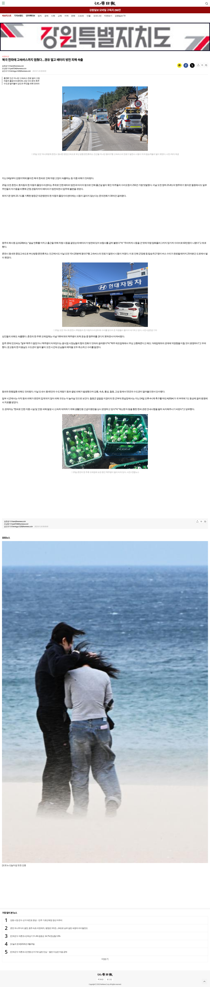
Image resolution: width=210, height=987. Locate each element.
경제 (46, 15)
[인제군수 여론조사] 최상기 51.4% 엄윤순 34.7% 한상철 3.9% (35, 936)
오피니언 (97, 15)
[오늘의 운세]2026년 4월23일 (22, 944)
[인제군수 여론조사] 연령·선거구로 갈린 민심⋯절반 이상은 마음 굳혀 (38, 951)
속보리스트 (6, 15)
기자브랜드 (18, 15)
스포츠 (81, 15)
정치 (40, 15)
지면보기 (108, 15)
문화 (73, 15)
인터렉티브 (30, 15)
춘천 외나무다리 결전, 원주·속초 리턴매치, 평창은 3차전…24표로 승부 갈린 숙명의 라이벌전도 (49, 928)
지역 (66, 15)
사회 (53, 15)
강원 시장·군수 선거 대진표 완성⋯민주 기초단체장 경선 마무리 (36, 920)
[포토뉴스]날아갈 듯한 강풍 (14, 865)
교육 (60, 15)
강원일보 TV (120, 15)
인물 (89, 15)
